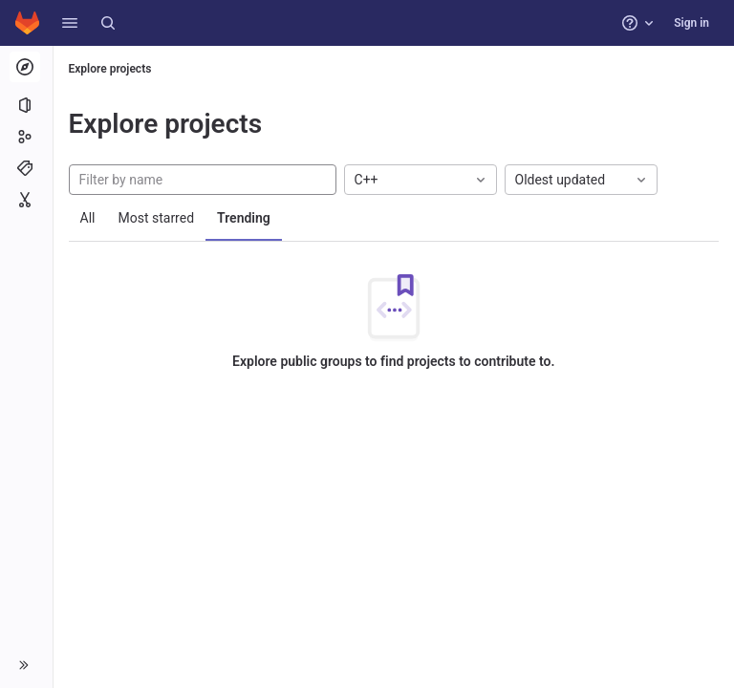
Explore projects (110, 68)
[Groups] (26, 136)
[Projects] (26, 105)
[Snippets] (26, 199)
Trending (244, 218)
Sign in (691, 23)
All (88, 218)
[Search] (108, 23)
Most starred (157, 218)
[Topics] (26, 168)
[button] (69, 23)
